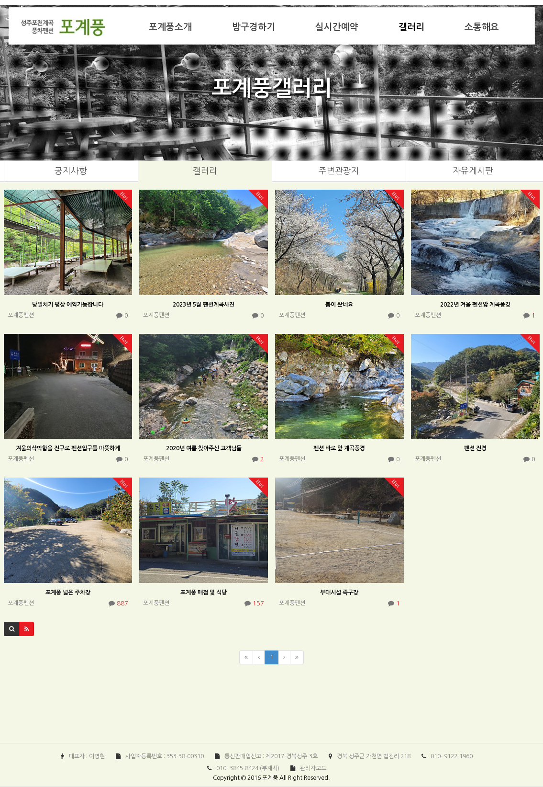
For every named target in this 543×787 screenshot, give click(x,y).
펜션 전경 (475, 448)
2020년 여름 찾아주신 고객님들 (204, 448)
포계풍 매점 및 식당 (203, 592)
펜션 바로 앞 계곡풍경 (339, 448)
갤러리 (411, 27)
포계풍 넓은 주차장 (67, 592)
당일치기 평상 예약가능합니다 (67, 305)
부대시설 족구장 (339, 592)
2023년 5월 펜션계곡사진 (203, 305)
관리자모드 (313, 768)
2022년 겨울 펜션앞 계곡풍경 (475, 305)
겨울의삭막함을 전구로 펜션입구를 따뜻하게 (68, 448)
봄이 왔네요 (339, 305)
